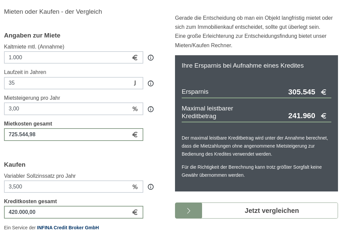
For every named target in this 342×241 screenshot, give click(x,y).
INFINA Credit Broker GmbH (68, 227)
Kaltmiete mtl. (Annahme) (34, 47)
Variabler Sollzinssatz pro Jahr (40, 176)
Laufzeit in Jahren (25, 72)
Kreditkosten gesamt (30, 201)
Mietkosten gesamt (28, 124)
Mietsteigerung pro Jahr (32, 98)
